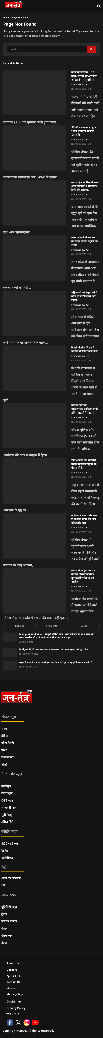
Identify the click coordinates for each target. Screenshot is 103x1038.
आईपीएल (7, 858)
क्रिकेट (4, 850)
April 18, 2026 (78, 422)
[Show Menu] (92, 6)
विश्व (4, 750)
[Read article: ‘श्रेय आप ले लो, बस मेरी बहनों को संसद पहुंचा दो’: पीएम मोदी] (34, 480)
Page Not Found (20, 17)
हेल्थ (4, 943)
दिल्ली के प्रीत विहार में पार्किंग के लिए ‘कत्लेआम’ (84, 349)
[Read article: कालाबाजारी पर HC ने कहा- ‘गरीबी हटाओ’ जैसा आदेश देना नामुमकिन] (34, 92)
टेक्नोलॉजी (7, 757)
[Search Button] (98, 6)
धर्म (3, 885)
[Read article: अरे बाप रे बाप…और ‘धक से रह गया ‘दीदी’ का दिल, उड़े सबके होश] (34, 536)
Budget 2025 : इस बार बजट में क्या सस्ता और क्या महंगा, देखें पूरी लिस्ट (54, 649)
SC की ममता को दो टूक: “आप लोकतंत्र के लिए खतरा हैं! (83, 131)
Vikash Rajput (82, 84)
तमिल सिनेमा (8, 822)
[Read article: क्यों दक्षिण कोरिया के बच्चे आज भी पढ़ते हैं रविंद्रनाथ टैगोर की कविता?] (34, 203)
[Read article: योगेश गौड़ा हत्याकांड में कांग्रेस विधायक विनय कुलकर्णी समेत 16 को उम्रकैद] (34, 591)
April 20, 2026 (78, 309)
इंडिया (4, 736)
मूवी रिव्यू (6, 815)
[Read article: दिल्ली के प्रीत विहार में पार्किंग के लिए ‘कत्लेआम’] (34, 368)
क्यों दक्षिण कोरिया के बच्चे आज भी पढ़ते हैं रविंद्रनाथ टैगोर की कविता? (85, 186)
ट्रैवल (4, 914)
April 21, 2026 (78, 199)
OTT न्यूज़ (7, 800)
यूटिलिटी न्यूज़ (9, 907)
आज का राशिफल (11, 878)
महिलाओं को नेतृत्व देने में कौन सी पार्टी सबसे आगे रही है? (84, 296)
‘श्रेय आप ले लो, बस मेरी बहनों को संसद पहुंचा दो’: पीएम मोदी (84, 464)
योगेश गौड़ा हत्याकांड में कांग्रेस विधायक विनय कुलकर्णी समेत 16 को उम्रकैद (83, 575)
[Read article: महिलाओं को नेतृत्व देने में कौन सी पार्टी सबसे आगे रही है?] (34, 313)
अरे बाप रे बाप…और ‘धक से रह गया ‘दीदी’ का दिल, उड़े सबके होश (84, 519)
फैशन (4, 928)
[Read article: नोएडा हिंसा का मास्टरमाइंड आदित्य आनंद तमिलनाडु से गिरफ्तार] (34, 425)
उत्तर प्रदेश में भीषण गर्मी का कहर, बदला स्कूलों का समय (84, 241)
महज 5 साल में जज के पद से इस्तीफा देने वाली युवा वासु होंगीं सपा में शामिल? (55, 662)
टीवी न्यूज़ (7, 793)
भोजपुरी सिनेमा (10, 807)
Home (6, 17)
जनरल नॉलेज (9, 921)
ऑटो (4, 764)
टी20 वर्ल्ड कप (9, 843)
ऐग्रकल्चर (6, 935)
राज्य (4, 729)
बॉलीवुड (6, 786)
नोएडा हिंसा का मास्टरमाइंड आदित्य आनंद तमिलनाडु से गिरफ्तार (84, 409)
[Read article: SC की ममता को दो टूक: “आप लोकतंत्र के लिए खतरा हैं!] (34, 148)
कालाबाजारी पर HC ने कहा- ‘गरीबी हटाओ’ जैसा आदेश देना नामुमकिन (84, 76)
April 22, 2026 (78, 89)
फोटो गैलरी (7, 743)
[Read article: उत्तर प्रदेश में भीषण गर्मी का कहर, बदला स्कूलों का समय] (34, 258)
